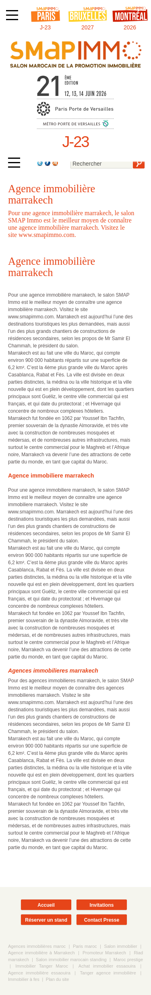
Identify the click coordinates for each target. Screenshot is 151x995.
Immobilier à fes (23, 979)
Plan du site (57, 979)
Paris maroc (85, 946)
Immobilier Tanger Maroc (41, 966)
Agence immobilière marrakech (51, 266)
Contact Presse (101, 920)
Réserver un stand (46, 920)
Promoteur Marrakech (104, 952)
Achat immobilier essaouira (107, 966)
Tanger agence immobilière (108, 972)
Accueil (46, 905)
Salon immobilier (120, 946)
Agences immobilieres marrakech (53, 670)
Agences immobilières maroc (37, 946)
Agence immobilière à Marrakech (41, 952)
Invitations (101, 905)
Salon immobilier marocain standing (71, 959)
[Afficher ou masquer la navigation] (12, 15)
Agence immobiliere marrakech (51, 475)
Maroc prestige (128, 959)
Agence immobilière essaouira (39, 972)
